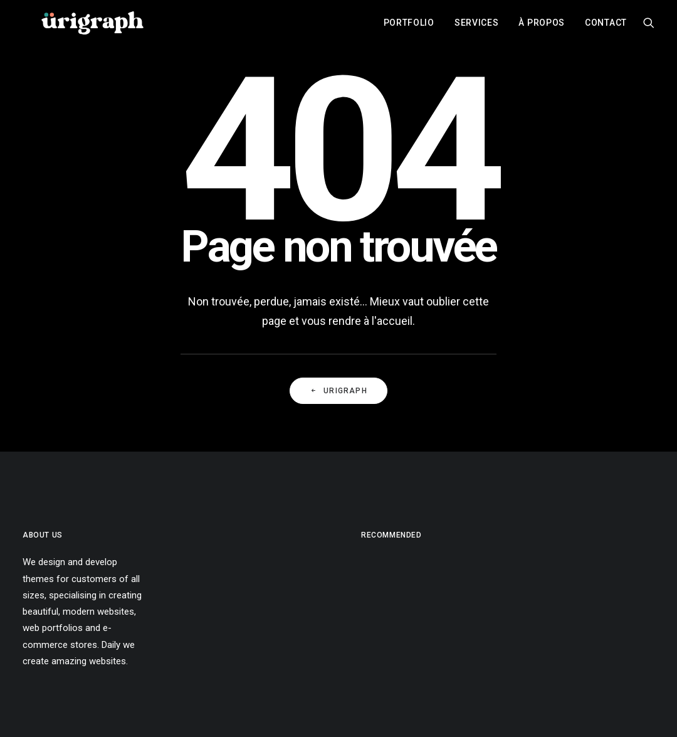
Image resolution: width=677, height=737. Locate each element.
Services (476, 27)
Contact (606, 27)
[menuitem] (409, 27)
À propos (541, 27)
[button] (648, 27)
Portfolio (409, 27)
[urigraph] (92, 27)
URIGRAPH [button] (338, 390)
